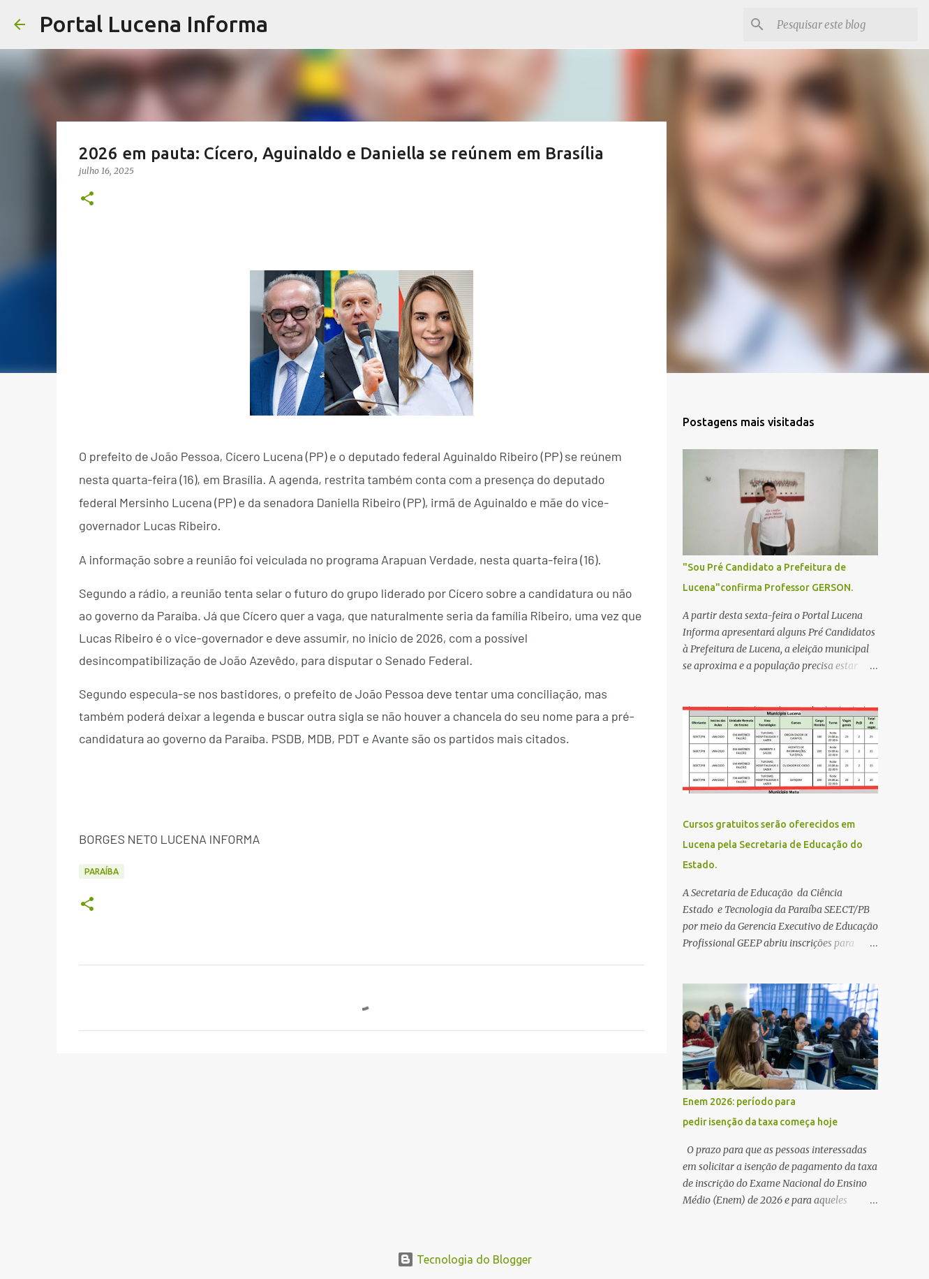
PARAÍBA (101, 871)
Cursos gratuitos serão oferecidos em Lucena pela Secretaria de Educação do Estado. (773, 844)
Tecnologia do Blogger (464, 1259)
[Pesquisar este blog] (844, 24)
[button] (87, 199)
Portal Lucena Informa (153, 23)
